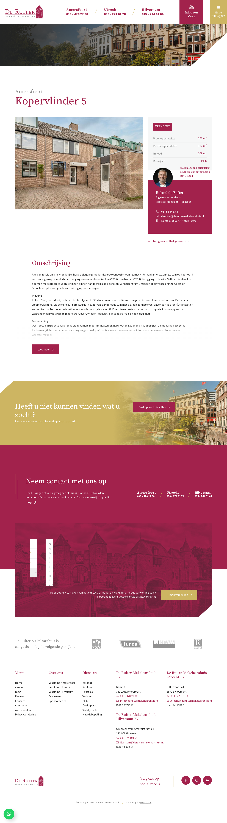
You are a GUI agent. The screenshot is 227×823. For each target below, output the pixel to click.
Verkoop (87, 690)
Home (19, 690)
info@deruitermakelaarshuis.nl (139, 708)
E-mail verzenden (179, 603)
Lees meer (45, 357)
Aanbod (19, 695)
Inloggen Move (191, 11)
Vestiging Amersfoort (62, 690)
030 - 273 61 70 (115, 12)
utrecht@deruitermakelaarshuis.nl (191, 708)
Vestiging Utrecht (59, 695)
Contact (20, 709)
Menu (215, 11)
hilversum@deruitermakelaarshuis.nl (141, 750)
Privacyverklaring (25, 722)
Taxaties (87, 699)
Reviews (20, 704)
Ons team (55, 704)
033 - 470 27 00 (77, 12)
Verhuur (87, 704)
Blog (18, 699)
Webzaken (145, 810)
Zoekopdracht (91, 713)
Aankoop (87, 695)
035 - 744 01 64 (153, 12)
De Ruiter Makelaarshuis (107, 810)
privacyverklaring (146, 604)
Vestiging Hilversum (61, 699)
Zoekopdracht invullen (154, 415)
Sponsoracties (57, 709)
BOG (85, 709)
